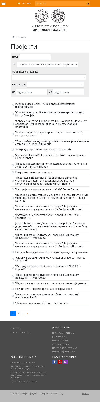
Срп (19, 3)
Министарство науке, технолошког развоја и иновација (28, 367)
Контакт (85, 393)
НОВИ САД (16, 328)
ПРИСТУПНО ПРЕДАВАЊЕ (64, 348)
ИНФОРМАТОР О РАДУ (63, 333)
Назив (15, 56)
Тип (14, 64)
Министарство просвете (23, 362)
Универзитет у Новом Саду (50, 26)
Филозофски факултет (50, 30)
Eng (29, 3)
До (50, 91)
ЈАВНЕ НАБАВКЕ (59, 336)
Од (13, 91)
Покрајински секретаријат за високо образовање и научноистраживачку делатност (28, 375)
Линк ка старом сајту (20, 332)
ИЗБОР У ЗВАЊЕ (60, 340)
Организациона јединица (25, 71)
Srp (23, 3)
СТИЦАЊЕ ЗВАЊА (60, 344)
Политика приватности (63, 351)
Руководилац (19, 84)
